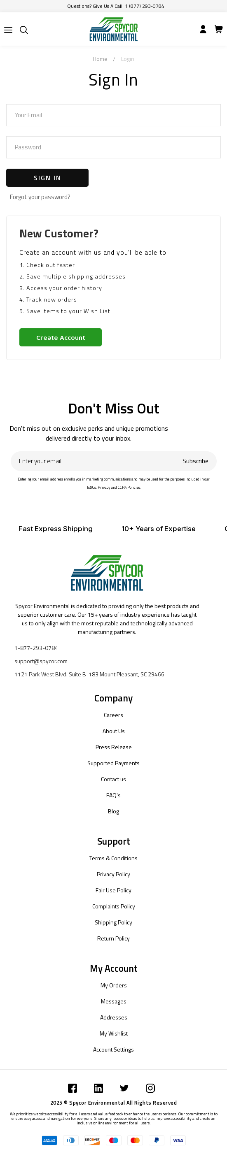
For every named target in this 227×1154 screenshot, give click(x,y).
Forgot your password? (40, 197)
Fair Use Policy (113, 890)
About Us (114, 731)
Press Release (114, 747)
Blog (113, 811)
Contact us (113, 779)
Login (127, 58)
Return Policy (113, 938)
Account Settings (113, 1049)
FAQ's (113, 795)
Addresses (113, 1017)
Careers (113, 715)
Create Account (60, 337)
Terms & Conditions (113, 858)
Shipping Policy (113, 922)
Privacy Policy (113, 874)
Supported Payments (113, 763)
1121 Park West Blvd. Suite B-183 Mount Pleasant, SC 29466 (89, 674)
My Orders (114, 985)
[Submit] (8, 30)
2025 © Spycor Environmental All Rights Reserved (113, 1102)
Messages (113, 1001)
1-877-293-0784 (36, 647)
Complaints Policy (113, 906)
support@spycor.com (41, 661)
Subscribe (195, 461)
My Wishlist (114, 1033)
